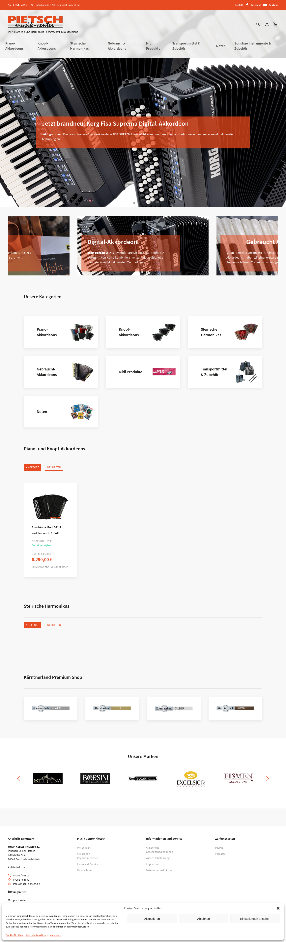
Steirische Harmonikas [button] (79, 46)
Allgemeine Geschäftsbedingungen (158, 850)
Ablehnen (203, 918)
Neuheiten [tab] (54, 467)
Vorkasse (220, 854)
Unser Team (84, 847)
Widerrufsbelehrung (158, 858)
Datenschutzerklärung (36, 935)
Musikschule (84, 870)
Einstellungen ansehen (255, 918)
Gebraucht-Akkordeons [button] (117, 46)
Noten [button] (221, 46)
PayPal (219, 847)
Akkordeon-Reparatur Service (87, 856)
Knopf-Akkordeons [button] (47, 46)
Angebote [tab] (32, 467)
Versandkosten (59, 567)
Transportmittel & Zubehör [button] (186, 46)
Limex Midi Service (87, 864)
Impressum (55, 935)
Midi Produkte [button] (153, 46)
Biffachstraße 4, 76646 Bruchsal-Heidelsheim (58, 4)
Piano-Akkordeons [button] (14, 46)
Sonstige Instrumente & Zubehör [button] (252, 46)
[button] (278, 908)
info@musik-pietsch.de (26, 884)
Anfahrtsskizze (16, 867)
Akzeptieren (152, 918)
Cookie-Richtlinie (14, 935)
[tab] (134, 203)
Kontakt (239, 4)
